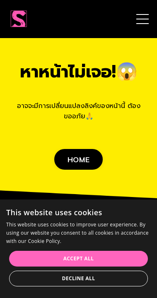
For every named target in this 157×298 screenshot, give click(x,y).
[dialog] (78, 248)
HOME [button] (78, 159)
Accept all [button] (78, 258)
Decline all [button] (78, 278)
